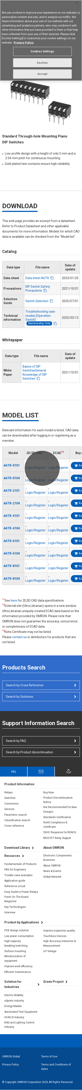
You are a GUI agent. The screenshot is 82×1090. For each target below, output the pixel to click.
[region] (41, 40)
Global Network (52, 876)
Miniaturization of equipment (15, 958)
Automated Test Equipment (20, 1011)
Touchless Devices (54, 936)
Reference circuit (14, 886)
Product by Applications (21, 922)
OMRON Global (11, 1056)
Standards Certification (57, 817)
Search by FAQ (16, 741)
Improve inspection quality (59, 930)
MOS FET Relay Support (57, 838)
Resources (12, 856)
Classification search (17, 820)
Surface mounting (15, 951)
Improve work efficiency (18, 966)
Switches (10, 797)
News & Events (52, 871)
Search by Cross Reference (25, 685)
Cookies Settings (42, 51)
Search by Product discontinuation (29, 752)
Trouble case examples (18, 875)
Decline (42, 62)
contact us (19, 637)
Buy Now (48, 792)
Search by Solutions (19, 696)
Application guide (14, 880)
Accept (42, 74)
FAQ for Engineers (15, 869)
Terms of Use (49, 1056)
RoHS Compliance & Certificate (55, 824)
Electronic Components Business (57, 857)
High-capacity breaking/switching (16, 943)
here (14, 600)
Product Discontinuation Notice (58, 800)
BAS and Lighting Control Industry (19, 1024)
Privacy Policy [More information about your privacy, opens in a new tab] (24, 42)
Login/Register (35, 492)
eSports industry (14, 1000)
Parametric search (15, 814)
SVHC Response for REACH (59, 832)
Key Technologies (15, 907)
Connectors (11, 803)
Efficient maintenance (17, 972)
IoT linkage (49, 951)
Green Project (53, 981)
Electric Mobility (13, 995)
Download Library (17, 847)
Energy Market (13, 1006)
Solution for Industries (13, 984)
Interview (9, 912)
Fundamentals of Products (20, 864)
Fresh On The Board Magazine (16, 899)
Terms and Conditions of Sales (56, 1067)
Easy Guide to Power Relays (21, 891)
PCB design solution (16, 930)
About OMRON (52, 865)
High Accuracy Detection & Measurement (59, 943)
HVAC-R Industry (14, 1017)
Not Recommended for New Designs (60, 809)
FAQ (13, 771)
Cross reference (14, 825)
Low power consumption (19, 936)
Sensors (9, 809)
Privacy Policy (10, 1064)
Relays (8, 792)
